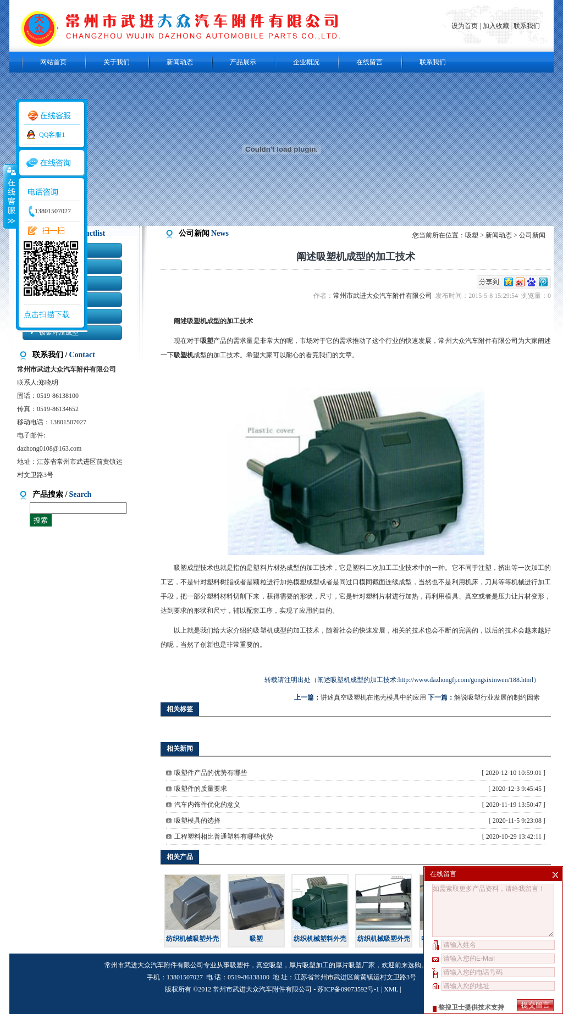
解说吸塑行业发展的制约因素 (497, 697)
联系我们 (527, 26)
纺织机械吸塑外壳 (192, 939)
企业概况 (306, 62)
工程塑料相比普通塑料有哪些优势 (223, 836)
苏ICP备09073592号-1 (348, 989)
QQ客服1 (52, 134)
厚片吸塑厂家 (355, 965)
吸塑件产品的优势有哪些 (210, 773)
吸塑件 (240, 965)
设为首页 (465, 26)
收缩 (9, 196)
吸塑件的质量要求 (200, 789)
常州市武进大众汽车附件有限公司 (384, 296)
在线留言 (369, 62)
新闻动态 (180, 62)
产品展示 (243, 62)
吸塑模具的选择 (197, 820)
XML (391, 989)
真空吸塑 (269, 965)
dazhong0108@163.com (49, 448)
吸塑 (471, 235)
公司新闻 (532, 235)
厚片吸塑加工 (309, 965)
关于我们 (116, 62)
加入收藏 (496, 26)
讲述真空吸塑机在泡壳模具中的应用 (373, 697)
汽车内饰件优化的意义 (207, 804)
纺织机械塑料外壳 (320, 939)
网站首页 (53, 62)
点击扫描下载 (47, 315)
